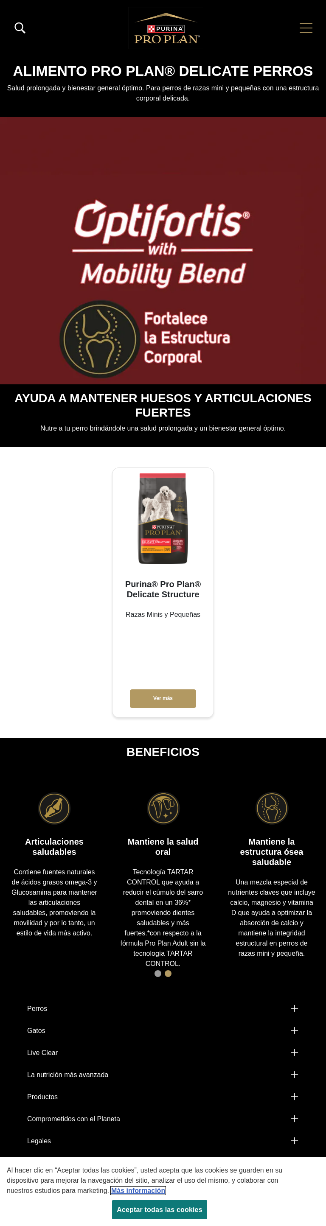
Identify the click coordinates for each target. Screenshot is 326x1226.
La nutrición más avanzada (67, 1074)
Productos (42, 1096)
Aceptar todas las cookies (159, 1209)
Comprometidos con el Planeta (73, 1118)
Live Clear (42, 1052)
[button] (306, 28)
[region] (163, 1191)
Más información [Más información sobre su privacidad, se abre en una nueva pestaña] (138, 1190)
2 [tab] (168, 973)
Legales (39, 1141)
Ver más (163, 698)
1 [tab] (158, 973)
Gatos (36, 1030)
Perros (37, 1008)
